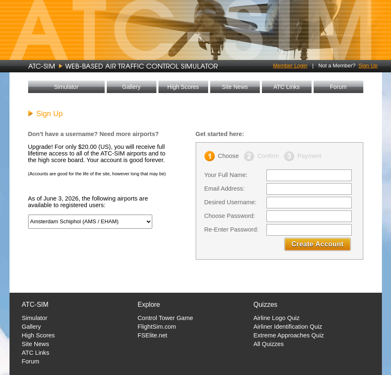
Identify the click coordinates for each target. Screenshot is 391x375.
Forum (338, 87)
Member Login (290, 65)
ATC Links (286, 87)
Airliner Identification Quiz (288, 326)
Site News (235, 87)
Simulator (66, 87)
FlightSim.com (157, 326)
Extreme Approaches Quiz (289, 335)
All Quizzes (269, 344)
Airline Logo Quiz (277, 318)
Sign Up (367, 65)
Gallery (131, 87)
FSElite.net (153, 335)
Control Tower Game (165, 318)
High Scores (183, 87)
